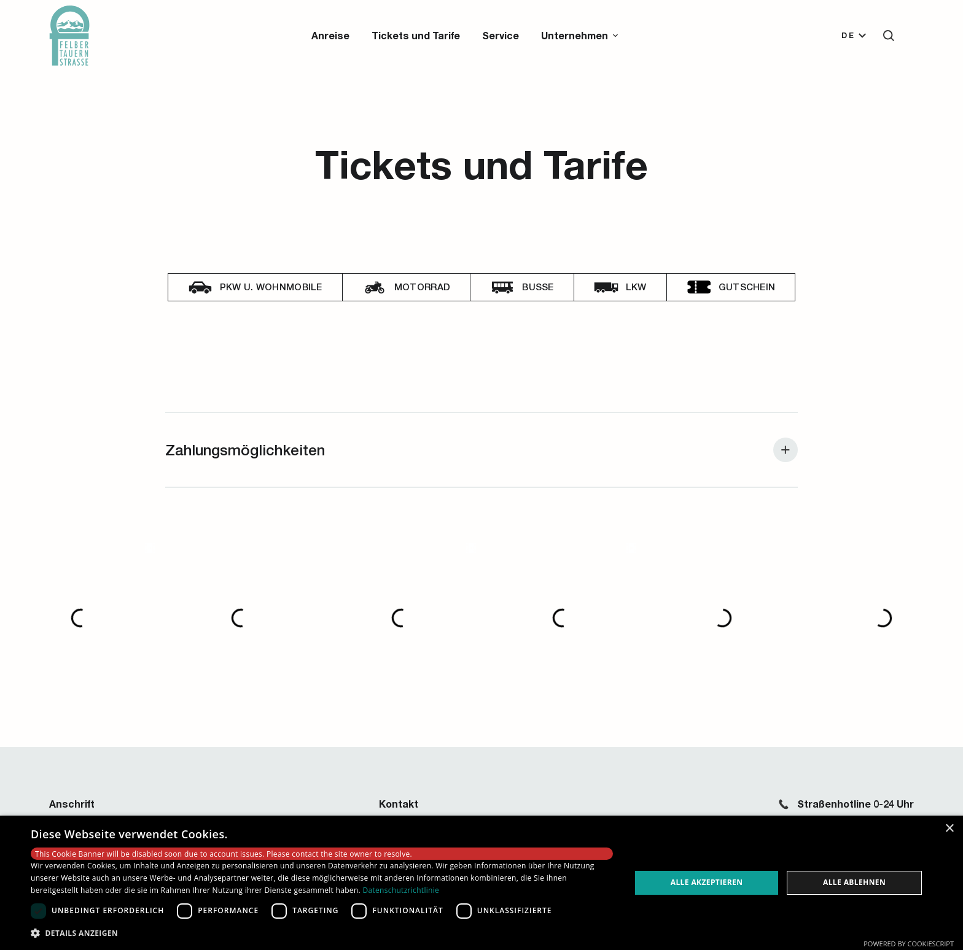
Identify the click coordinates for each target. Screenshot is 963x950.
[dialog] (481, 883)
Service (500, 35)
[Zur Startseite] (69, 35)
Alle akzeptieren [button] (707, 882)
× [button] (949, 828)
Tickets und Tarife (416, 35)
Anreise (330, 35)
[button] (580, 36)
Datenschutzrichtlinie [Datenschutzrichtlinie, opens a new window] (400, 890)
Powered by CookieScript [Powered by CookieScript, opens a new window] (909, 943)
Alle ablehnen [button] (854, 882)
